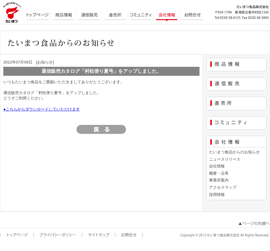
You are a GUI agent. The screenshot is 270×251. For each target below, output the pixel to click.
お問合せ (193, 16)
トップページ (38, 16)
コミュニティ (141, 16)
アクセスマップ (222, 187)
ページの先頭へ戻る (253, 223)
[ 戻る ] (101, 129)
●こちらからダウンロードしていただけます (41, 109)
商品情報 (63, 16)
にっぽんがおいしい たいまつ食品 (12, 12)
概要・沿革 (219, 173)
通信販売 (89, 16)
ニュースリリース (224, 159)
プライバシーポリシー (58, 235)
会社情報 (167, 16)
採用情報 (217, 194)
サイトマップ (99, 235)
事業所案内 (219, 180)
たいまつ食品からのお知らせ (234, 152)
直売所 (115, 16)
